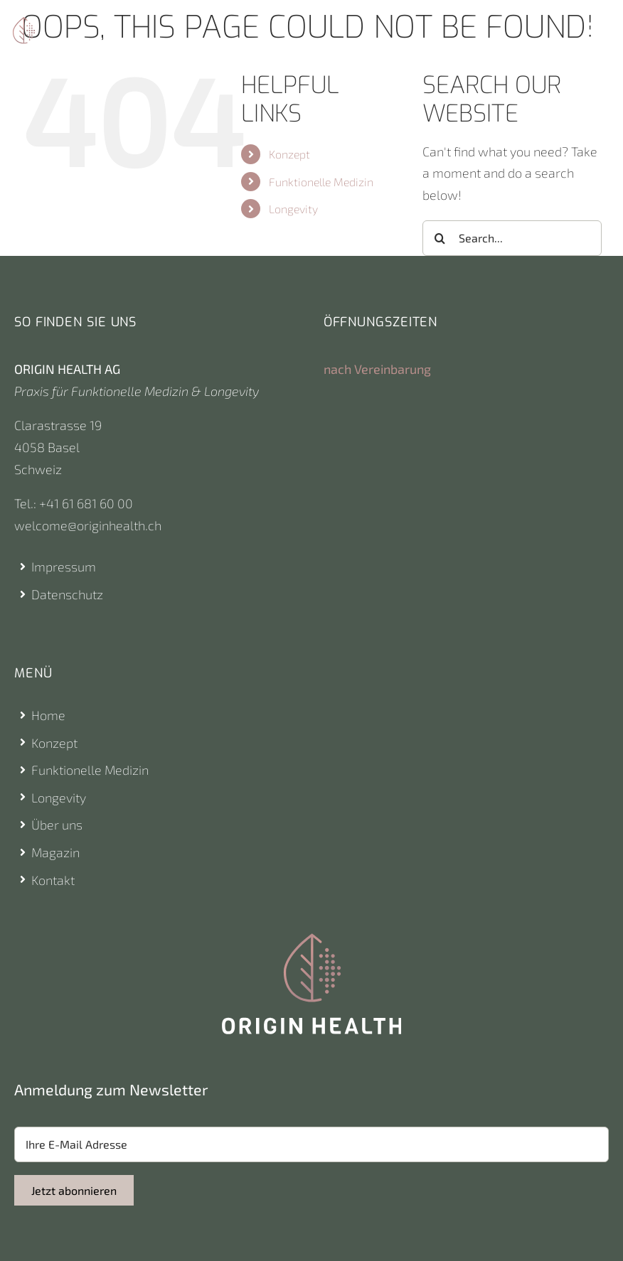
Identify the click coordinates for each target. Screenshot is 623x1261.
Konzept (289, 154)
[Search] (440, 238)
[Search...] (512, 238)
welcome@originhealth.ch (87, 525)
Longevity (293, 208)
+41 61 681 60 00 (86, 503)
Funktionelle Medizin (321, 181)
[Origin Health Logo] (24, 23)
